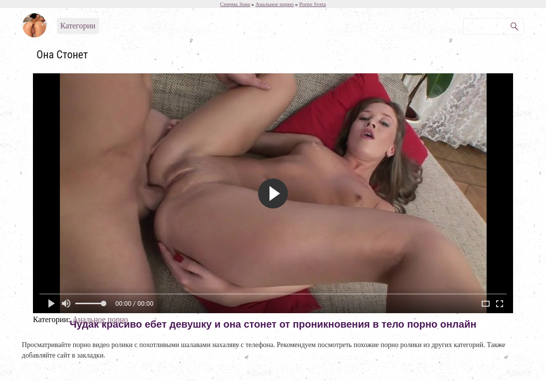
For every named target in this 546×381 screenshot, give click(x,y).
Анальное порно (100, 319)
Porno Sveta (312, 4)
